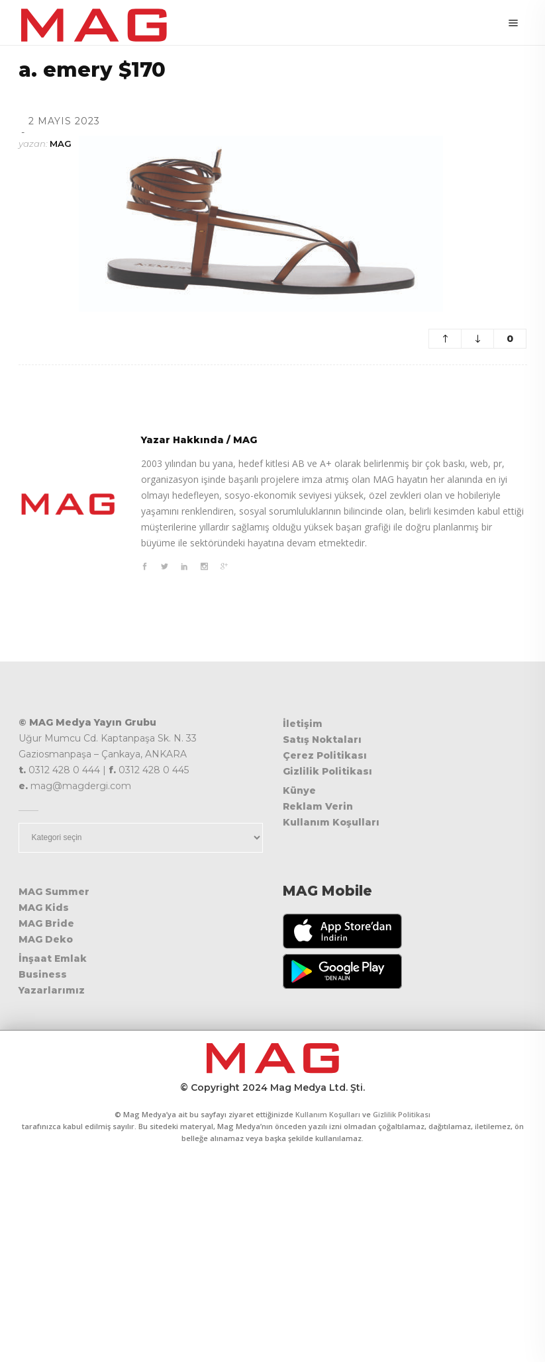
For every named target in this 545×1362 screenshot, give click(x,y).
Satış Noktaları (322, 739)
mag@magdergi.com (80, 786)
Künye (299, 790)
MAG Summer (54, 892)
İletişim (302, 724)
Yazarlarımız (52, 990)
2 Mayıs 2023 (64, 121)
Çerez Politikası (325, 755)
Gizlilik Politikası (327, 771)
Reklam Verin (318, 806)
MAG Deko (46, 939)
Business (43, 974)
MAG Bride (46, 923)
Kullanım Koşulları (331, 822)
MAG (61, 143)
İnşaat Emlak (53, 958)
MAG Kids (44, 908)
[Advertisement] (272, 1262)
